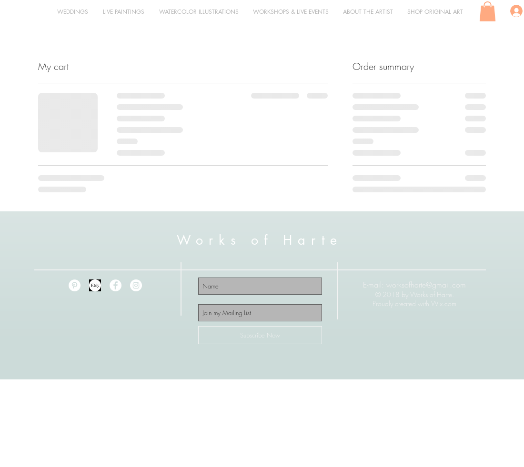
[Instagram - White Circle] (136, 285)
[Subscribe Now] (260, 335)
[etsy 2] (95, 285)
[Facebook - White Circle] (115, 285)
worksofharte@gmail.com (426, 284)
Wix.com (443, 303)
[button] (487, 11)
